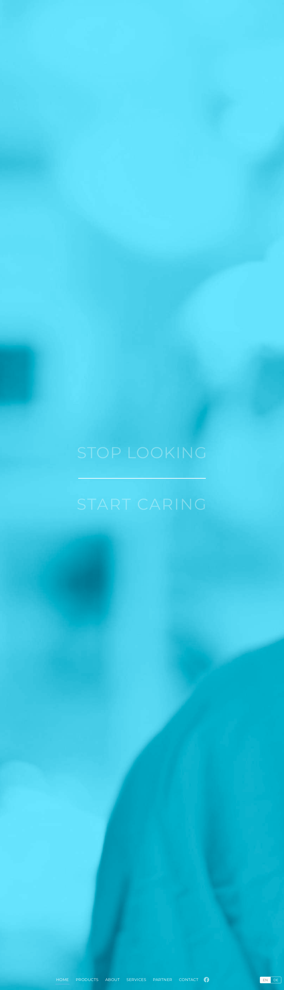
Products (87, 979)
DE (275, 980)
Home (62, 979)
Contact (189, 979)
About (112, 979)
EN (265, 980)
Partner (162, 979)
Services (136, 979)
